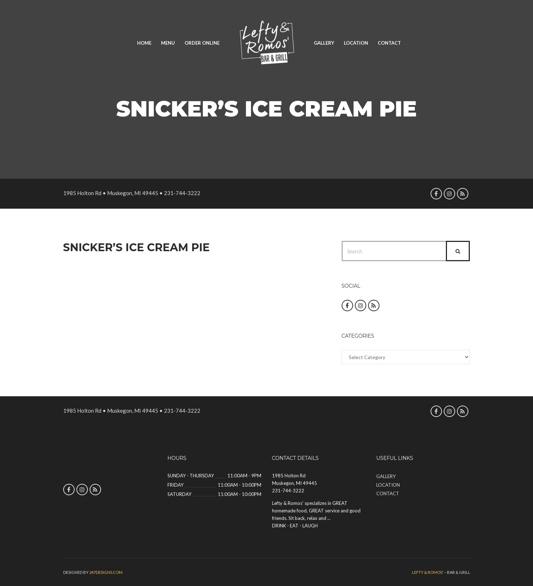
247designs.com (105, 572)
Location (356, 43)
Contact (389, 43)
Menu (168, 43)
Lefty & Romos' (427, 572)
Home (144, 43)
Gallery (324, 43)
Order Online (202, 43)
